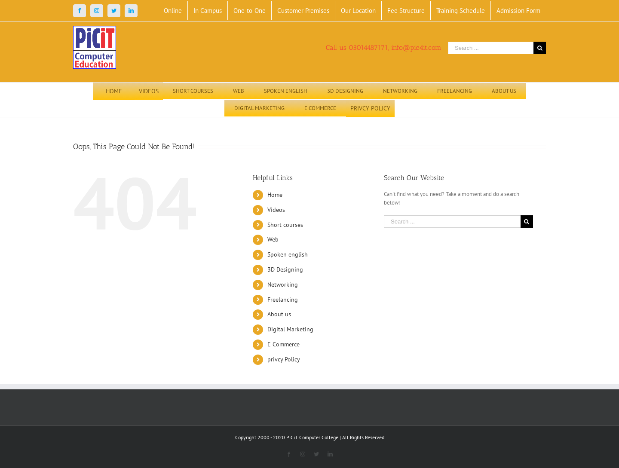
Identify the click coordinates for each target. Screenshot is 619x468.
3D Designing (285, 269)
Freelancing (282, 299)
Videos (276, 210)
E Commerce (283, 344)
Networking (282, 284)
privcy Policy (283, 359)
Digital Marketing (290, 329)
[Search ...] (490, 48)
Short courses (285, 225)
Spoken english (287, 254)
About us (279, 314)
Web (273, 239)
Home (274, 195)
